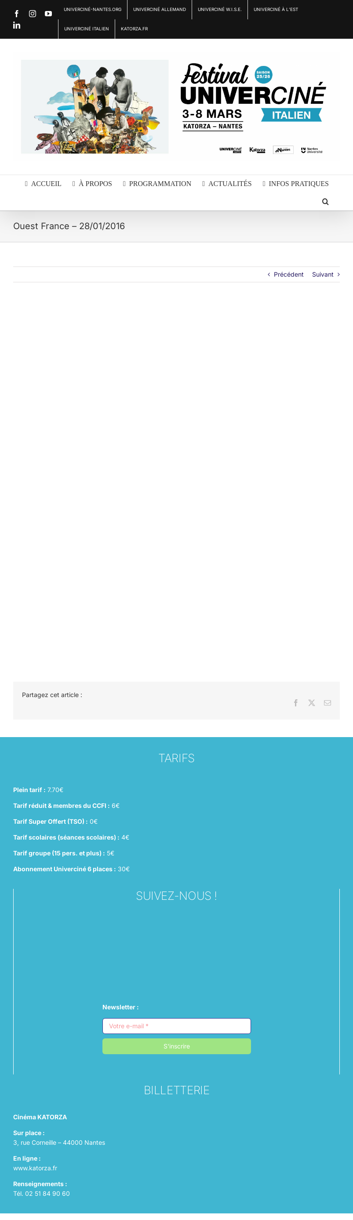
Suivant (323, 274)
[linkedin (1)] (176, 968)
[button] (325, 201)
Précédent (289, 274)
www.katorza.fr (35, 1168)
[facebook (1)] (176, 946)
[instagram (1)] (176, 924)
